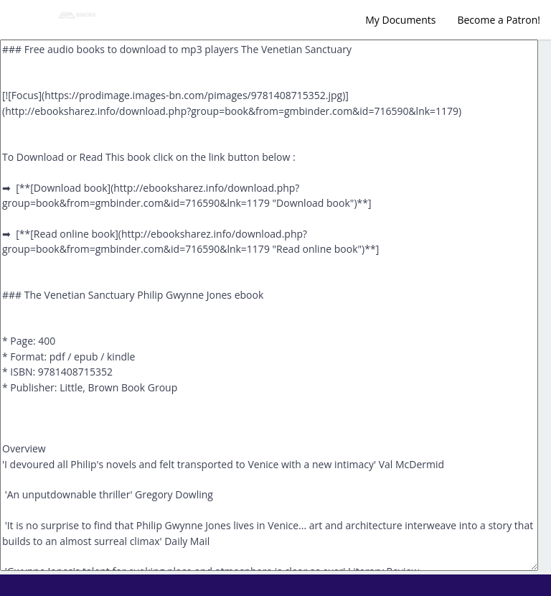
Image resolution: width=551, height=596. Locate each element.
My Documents (400, 20)
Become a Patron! (498, 20)
